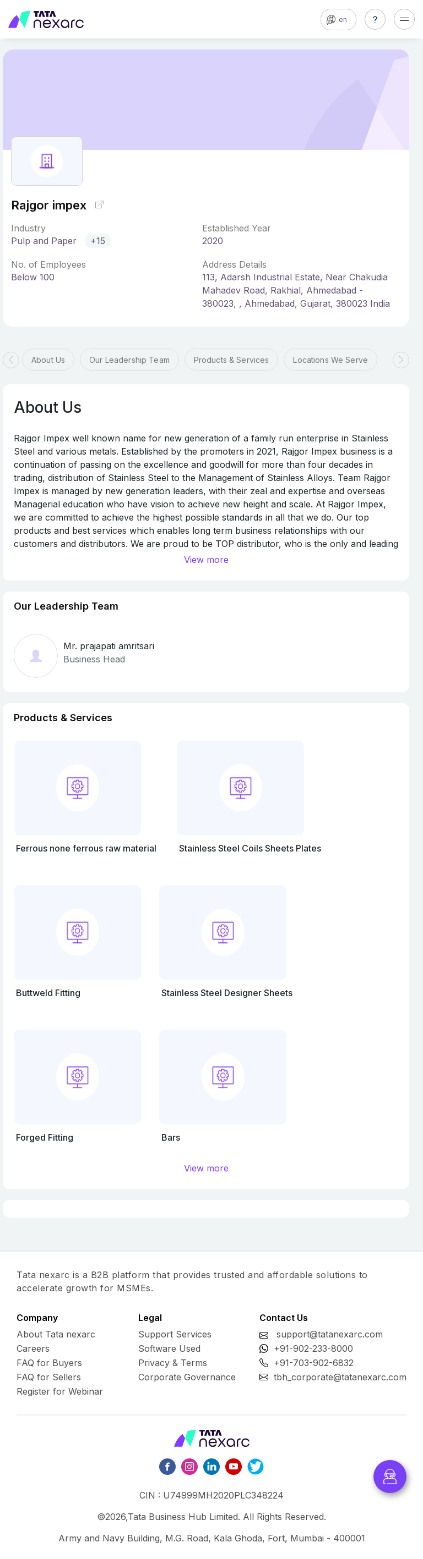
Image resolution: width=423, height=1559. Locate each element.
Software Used (169, 1348)
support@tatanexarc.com (329, 1334)
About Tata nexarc (56, 1334)
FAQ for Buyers (49, 1362)
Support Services (175, 1334)
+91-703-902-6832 (314, 1362)
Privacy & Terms (172, 1362)
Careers (33, 1348)
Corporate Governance (187, 1377)
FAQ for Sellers (49, 1377)
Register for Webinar (60, 1391)
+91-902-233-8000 (313, 1348)
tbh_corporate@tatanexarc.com (340, 1377)
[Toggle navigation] (404, 19)
